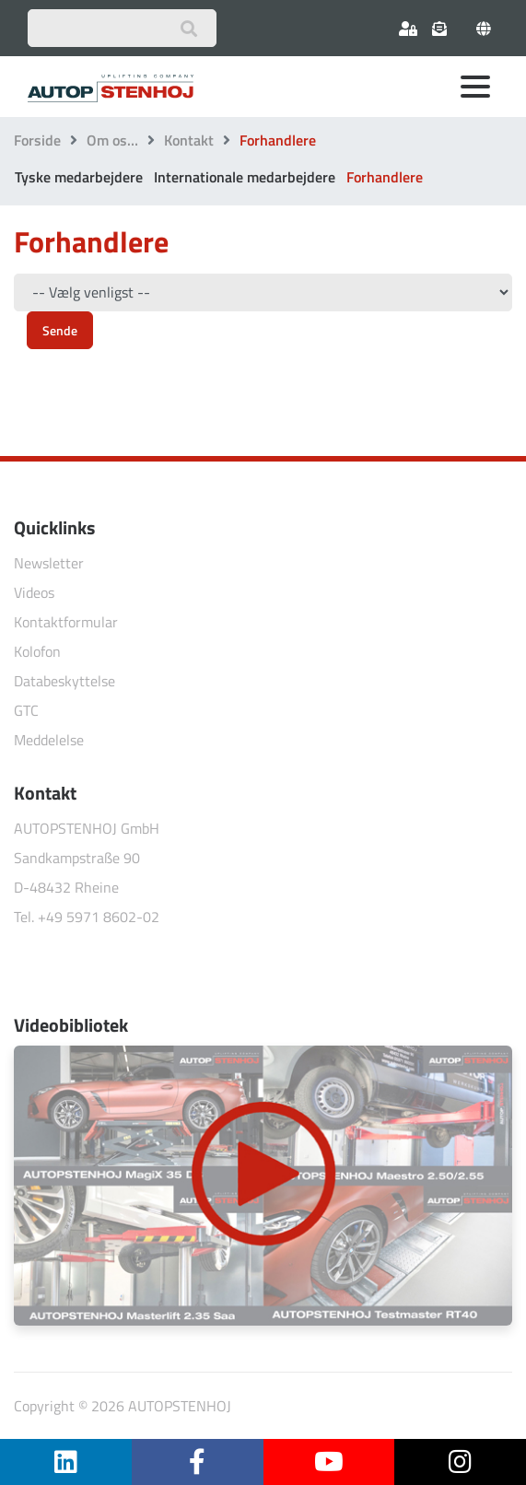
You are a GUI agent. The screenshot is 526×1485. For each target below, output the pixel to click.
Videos (34, 592)
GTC (26, 710)
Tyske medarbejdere (79, 177)
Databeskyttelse (64, 681)
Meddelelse (49, 740)
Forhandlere (384, 177)
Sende (59, 330)
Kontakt (189, 140)
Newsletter (49, 563)
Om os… (112, 140)
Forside (37, 140)
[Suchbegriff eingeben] (122, 28)
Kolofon (37, 651)
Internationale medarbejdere (244, 177)
